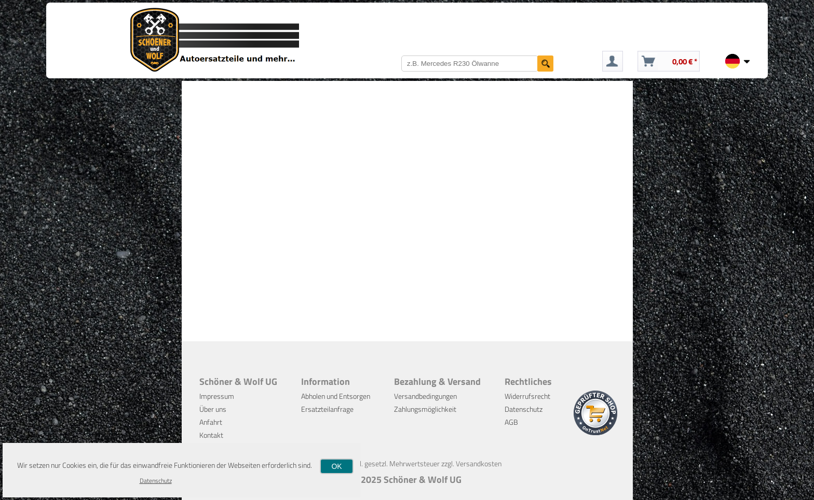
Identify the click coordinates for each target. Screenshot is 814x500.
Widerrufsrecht (527, 396)
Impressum (216, 396)
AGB (511, 421)
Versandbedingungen (425, 396)
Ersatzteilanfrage (327, 409)
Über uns (212, 409)
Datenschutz (523, 409)
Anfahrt (210, 421)
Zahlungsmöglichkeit (425, 409)
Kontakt (211, 434)
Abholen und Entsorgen (335, 396)
